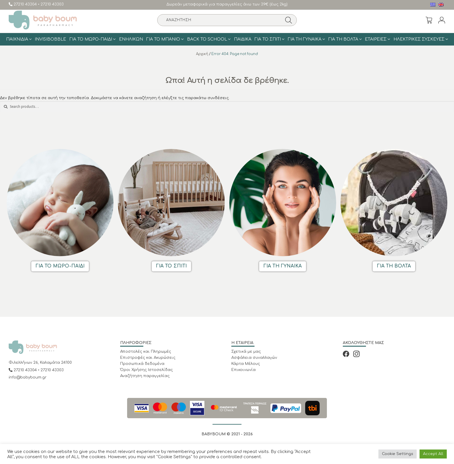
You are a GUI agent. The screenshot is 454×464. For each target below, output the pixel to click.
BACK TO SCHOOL (207, 39)
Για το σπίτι (268, 39)
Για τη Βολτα (343, 39)
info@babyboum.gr (28, 377)
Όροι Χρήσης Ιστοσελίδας (146, 370)
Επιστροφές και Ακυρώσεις (147, 358)
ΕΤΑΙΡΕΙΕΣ (376, 39)
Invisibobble (50, 39)
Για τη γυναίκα (304, 39)
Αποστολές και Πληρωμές (145, 352)
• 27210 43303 (51, 4)
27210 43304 (23, 4)
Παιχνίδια (17, 39)
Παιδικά (242, 39)
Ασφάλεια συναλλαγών (254, 358)
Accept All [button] (433, 454)
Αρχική (202, 54)
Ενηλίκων (131, 39)
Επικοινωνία (243, 370)
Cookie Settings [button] (397, 454)
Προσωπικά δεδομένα (142, 364)
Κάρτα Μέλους (245, 364)
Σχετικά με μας (246, 352)
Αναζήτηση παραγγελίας (145, 376)
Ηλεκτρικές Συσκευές (418, 39)
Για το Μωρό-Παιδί (90, 39)
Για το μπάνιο (163, 39)
